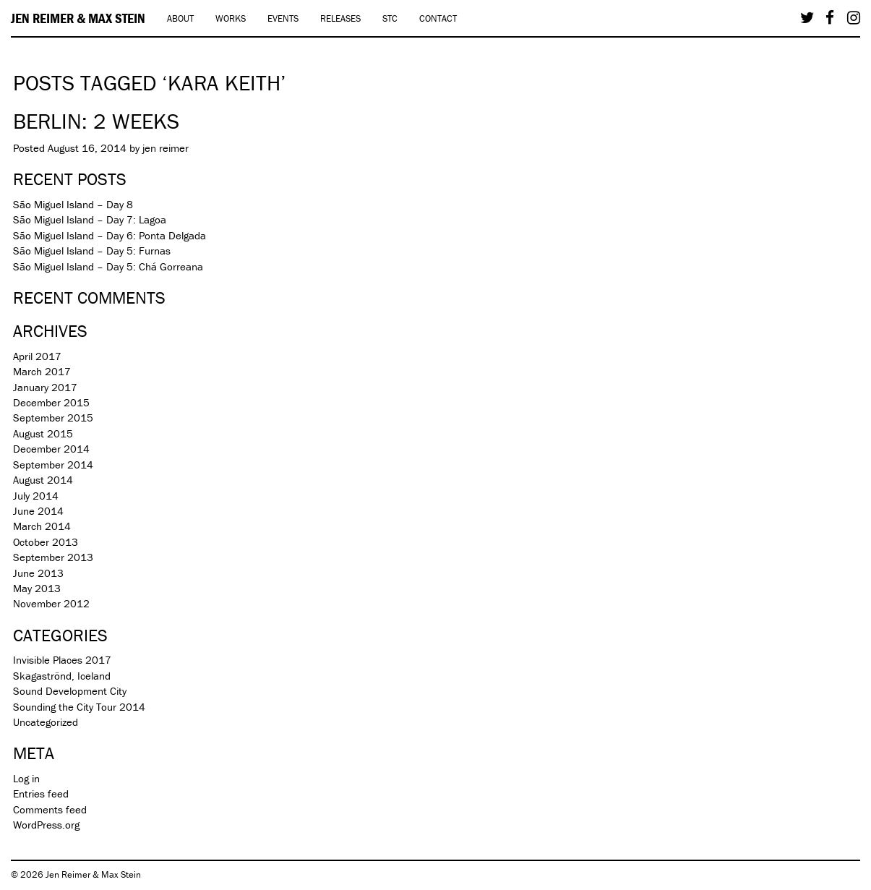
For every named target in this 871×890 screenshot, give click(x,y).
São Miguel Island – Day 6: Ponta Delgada (109, 235)
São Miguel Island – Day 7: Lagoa (89, 219)
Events (283, 18)
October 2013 (45, 542)
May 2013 (37, 588)
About (180, 18)
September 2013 (53, 557)
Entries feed (41, 793)
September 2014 (53, 464)
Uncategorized (45, 722)
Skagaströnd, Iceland (62, 676)
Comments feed (50, 809)
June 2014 (38, 511)
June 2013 (38, 573)
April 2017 (37, 356)
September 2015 (53, 417)
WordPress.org (46, 824)
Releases (340, 18)
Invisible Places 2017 (62, 660)
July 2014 (36, 495)
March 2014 (42, 526)
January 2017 (45, 387)
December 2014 (51, 448)
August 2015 (43, 433)
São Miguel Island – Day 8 (73, 204)
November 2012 (51, 603)
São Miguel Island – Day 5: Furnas (92, 250)
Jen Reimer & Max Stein (78, 18)
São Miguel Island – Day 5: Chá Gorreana (108, 266)
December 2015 (51, 402)
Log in (26, 778)
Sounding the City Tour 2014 (79, 707)
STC (390, 18)
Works (230, 18)
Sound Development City (69, 691)
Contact (438, 18)
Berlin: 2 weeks (96, 121)
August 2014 (43, 480)
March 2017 (42, 371)
